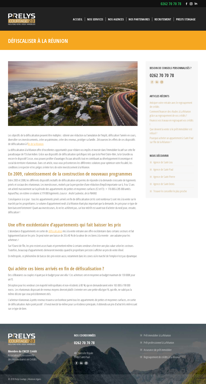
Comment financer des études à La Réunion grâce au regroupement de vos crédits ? (170, 113)
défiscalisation (55, 231)
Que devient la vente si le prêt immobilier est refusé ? (171, 131)
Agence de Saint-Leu (163, 162)
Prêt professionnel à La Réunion (159, 342)
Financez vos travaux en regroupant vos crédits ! (171, 122)
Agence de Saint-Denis (163, 184)
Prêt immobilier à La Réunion (157, 335)
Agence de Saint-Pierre (164, 177)
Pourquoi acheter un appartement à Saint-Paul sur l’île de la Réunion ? (171, 140)
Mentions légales (34, 379)
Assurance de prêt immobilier (158, 350)
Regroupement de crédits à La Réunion (162, 357)
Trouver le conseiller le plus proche (170, 191)
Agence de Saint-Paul (163, 169)
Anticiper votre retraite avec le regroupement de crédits (171, 105)
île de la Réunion (35, 144)
